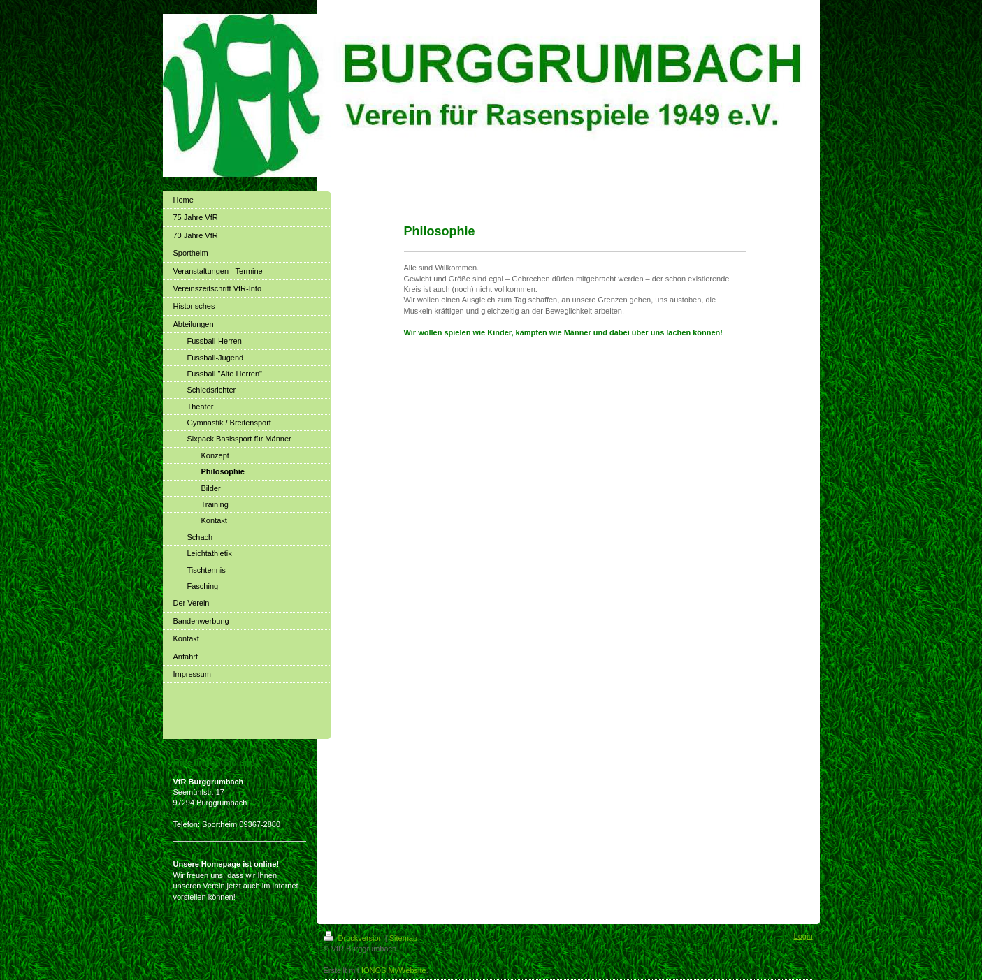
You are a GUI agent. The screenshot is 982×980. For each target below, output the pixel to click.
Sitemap (403, 938)
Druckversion (354, 938)
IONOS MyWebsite (393, 970)
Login (803, 936)
